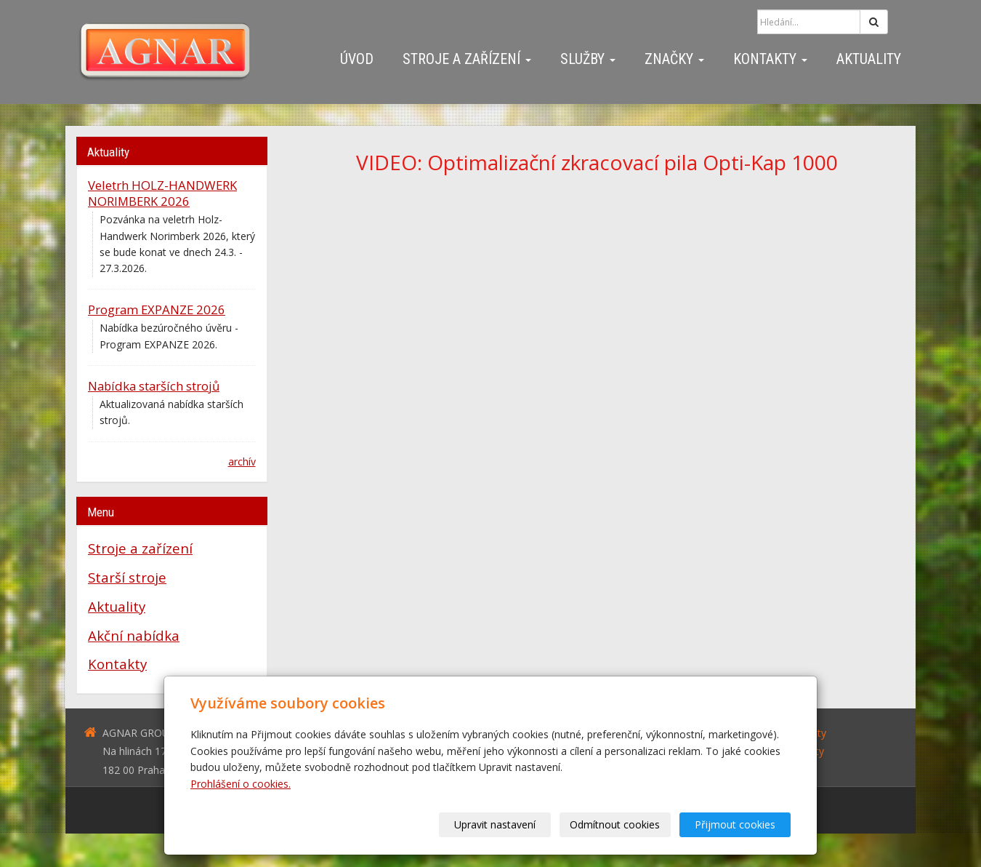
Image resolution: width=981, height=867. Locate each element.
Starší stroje (127, 577)
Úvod (357, 59)
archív (242, 461)
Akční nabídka (133, 635)
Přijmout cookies (735, 824)
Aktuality (868, 59)
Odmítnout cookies (615, 824)
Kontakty (770, 59)
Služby (587, 59)
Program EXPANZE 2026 (156, 309)
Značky (674, 59)
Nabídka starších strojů (153, 385)
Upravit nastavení (495, 824)
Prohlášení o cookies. (240, 784)
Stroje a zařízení (467, 59)
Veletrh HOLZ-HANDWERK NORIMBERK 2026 (162, 193)
